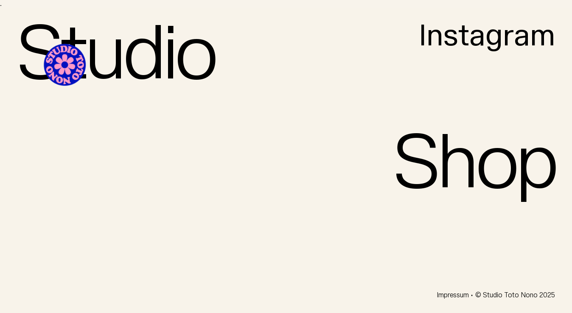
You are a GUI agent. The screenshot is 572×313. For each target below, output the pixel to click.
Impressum (454, 295)
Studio (116, 55)
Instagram (487, 36)
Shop (474, 164)
